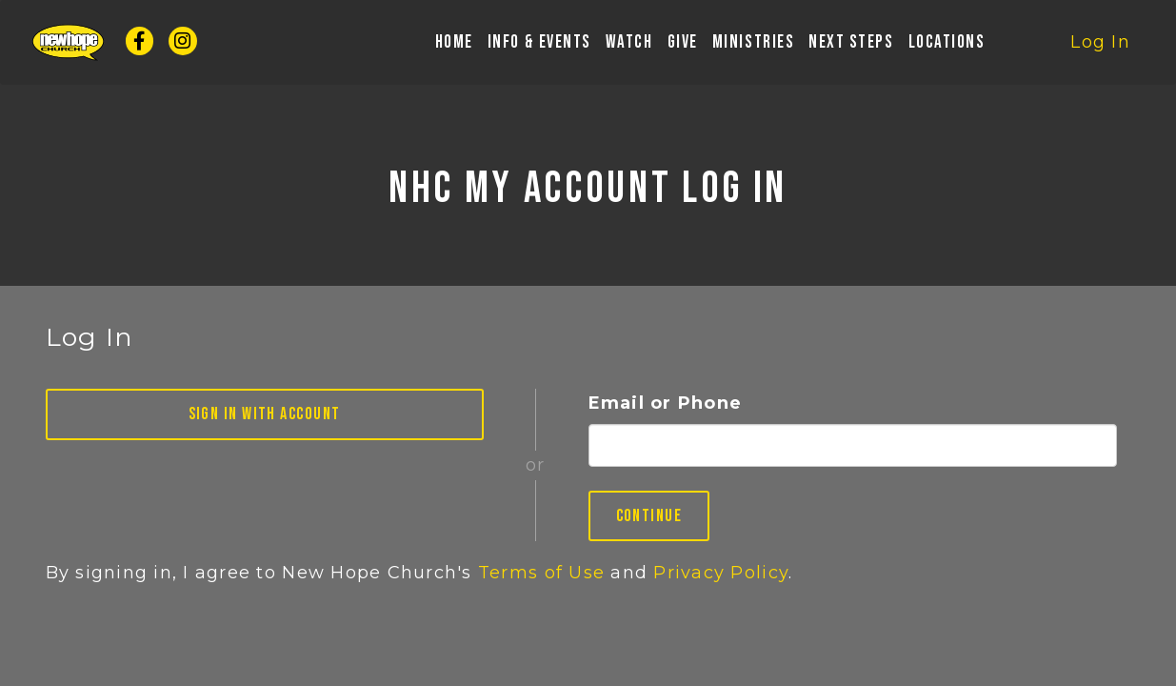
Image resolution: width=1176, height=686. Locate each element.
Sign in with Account (265, 414)
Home (454, 46)
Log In (1100, 45)
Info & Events (539, 46)
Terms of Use (541, 572)
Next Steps (850, 46)
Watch (629, 46)
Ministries (753, 46)
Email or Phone (665, 403)
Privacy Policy (720, 572)
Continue (649, 516)
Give (683, 46)
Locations (947, 46)
